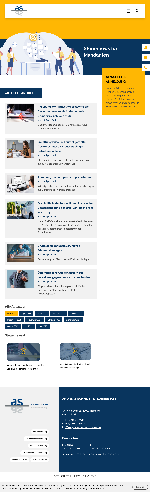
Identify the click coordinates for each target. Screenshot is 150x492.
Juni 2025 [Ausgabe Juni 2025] (47, 327)
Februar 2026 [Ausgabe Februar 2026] (65, 313)
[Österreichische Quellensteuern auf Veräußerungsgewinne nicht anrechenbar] (51, 284)
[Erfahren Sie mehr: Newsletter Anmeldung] (123, 94)
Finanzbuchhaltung (37, 443)
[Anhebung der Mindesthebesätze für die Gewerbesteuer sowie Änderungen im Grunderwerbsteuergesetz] (51, 118)
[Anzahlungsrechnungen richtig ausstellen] (51, 184)
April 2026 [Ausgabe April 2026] (29, 313)
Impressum (78, 477)
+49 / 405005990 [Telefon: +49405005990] (74, 421)
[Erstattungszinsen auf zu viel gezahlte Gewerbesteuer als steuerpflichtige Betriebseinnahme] (51, 153)
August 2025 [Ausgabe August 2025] (14, 327)
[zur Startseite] (19, 11)
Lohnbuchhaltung (38, 457)
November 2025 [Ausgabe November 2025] (38, 320)
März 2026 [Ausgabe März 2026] (46, 313)
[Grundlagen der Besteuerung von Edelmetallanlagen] (51, 253)
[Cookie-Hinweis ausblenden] (140, 487)
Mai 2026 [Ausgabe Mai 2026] (12, 313)
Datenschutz (59, 477)
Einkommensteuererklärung (33, 450)
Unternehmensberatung (35, 436)
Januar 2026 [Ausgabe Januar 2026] (85, 313)
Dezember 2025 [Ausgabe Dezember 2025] (15, 320)
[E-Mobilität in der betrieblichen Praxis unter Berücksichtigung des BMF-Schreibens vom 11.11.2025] (51, 218)
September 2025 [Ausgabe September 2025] (82, 320)
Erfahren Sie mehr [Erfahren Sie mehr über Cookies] (96, 488)
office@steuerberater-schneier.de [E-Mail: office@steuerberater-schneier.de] (83, 428)
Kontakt (93, 477)
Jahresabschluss (38, 464)
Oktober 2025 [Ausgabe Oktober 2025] (60, 320)
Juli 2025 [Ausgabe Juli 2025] (31, 327)
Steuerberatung (39, 429)
